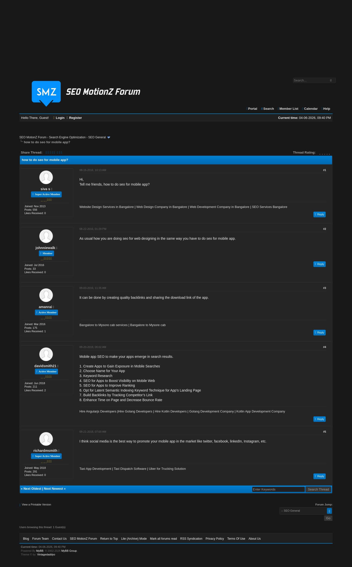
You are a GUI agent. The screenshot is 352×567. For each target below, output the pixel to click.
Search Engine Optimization (67, 137)
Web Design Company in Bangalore (161, 207)
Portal (251, 108)
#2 (324, 228)
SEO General (97, 137)
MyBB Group (69, 550)
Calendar (310, 108)
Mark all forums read (163, 538)
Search (267, 108)
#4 (324, 347)
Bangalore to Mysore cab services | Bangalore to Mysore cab (122, 325)
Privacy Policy (214, 538)
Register (74, 118)
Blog (26, 538)
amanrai (45, 307)
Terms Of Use (236, 538)
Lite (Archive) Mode (134, 538)
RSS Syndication (191, 538)
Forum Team (40, 538)
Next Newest (53, 488)
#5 (324, 431)
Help (325, 108)
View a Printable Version (36, 504)
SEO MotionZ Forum (32, 137)
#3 (324, 287)
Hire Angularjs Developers (97, 411)
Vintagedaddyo (46, 554)
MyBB (39, 550)
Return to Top (109, 538)
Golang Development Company (211, 411)
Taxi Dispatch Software (130, 469)
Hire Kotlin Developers (171, 411)
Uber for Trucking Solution (167, 469)
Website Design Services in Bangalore (106, 207)
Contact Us (59, 538)
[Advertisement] (176, 36)
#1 (324, 170)
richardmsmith (45, 451)
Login (59, 118)
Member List (287, 108)
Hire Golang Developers (135, 411)
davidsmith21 (45, 366)
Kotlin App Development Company (260, 411)
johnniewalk (45, 248)
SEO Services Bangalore (269, 207)
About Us (255, 538)
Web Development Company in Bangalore (219, 207)
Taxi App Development (95, 469)
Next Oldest (32, 488)
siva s (45, 189)
